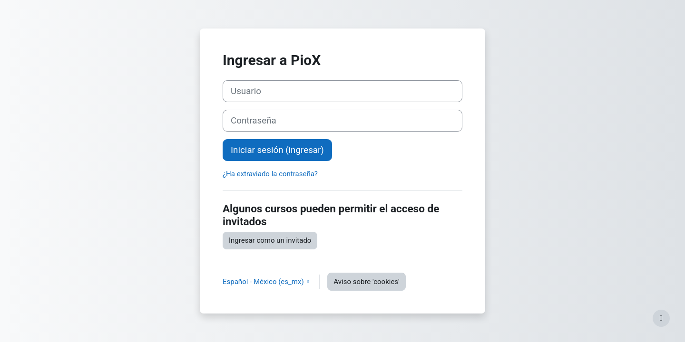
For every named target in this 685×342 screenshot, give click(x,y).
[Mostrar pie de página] (661, 318)
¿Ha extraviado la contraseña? (270, 174)
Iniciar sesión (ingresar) (277, 150)
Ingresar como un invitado (270, 240)
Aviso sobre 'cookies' (366, 281)
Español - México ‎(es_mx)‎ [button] (264, 281)
